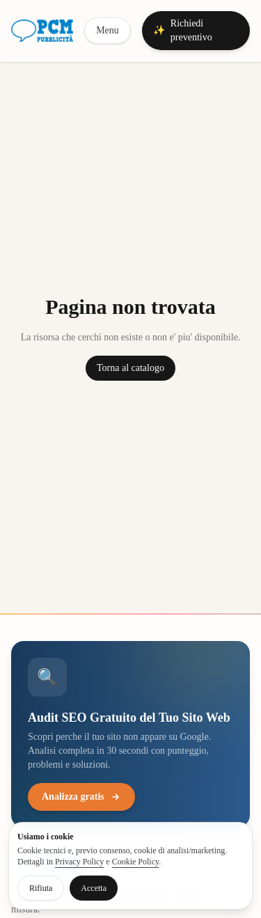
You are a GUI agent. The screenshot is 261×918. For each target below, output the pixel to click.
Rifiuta (40, 888)
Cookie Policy (135, 861)
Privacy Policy (79, 861)
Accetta (93, 888)
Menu (107, 30)
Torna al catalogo (130, 368)
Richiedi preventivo (182, 30)
